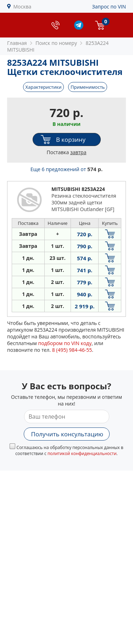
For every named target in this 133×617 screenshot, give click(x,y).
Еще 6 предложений (67, 169)
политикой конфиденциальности (82, 453)
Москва (22, 6)
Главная (17, 43)
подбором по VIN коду (65, 343)
